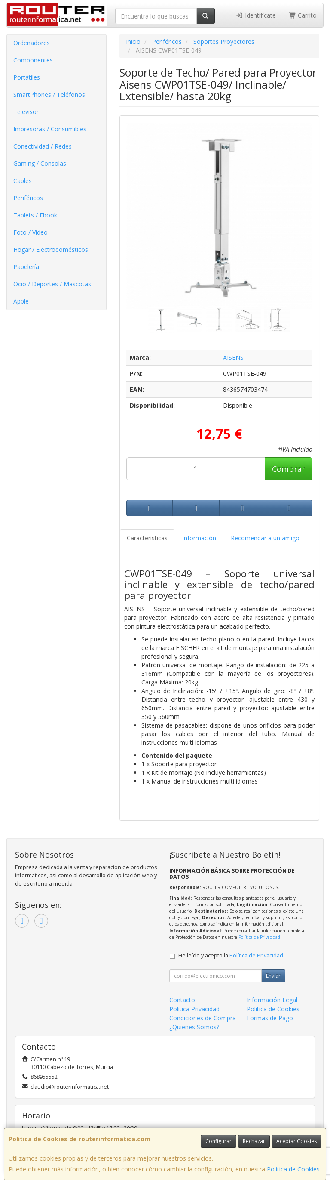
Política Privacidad (194, 1009)
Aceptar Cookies (296, 1141)
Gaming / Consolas (39, 163)
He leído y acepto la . (231, 955)
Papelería (26, 267)
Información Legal (272, 1000)
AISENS (233, 357)
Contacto (182, 1000)
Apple (21, 301)
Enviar (273, 975)
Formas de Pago (270, 1018)
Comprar (288, 469)
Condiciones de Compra (202, 1018)
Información (199, 538)
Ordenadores (31, 43)
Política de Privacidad (259, 937)
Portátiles (26, 77)
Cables (22, 181)
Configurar (218, 1141)
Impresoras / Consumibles (49, 129)
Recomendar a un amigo (265, 538)
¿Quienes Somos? (194, 1027)
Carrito (303, 15)
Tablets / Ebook (35, 215)
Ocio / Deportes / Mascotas (52, 284)
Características (147, 538)
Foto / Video (30, 232)
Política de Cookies (293, 1169)
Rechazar (254, 1141)
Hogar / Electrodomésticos (50, 249)
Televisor (26, 112)
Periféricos (28, 198)
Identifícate (255, 15)
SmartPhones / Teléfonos (49, 94)
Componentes (33, 60)
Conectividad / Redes (42, 146)
